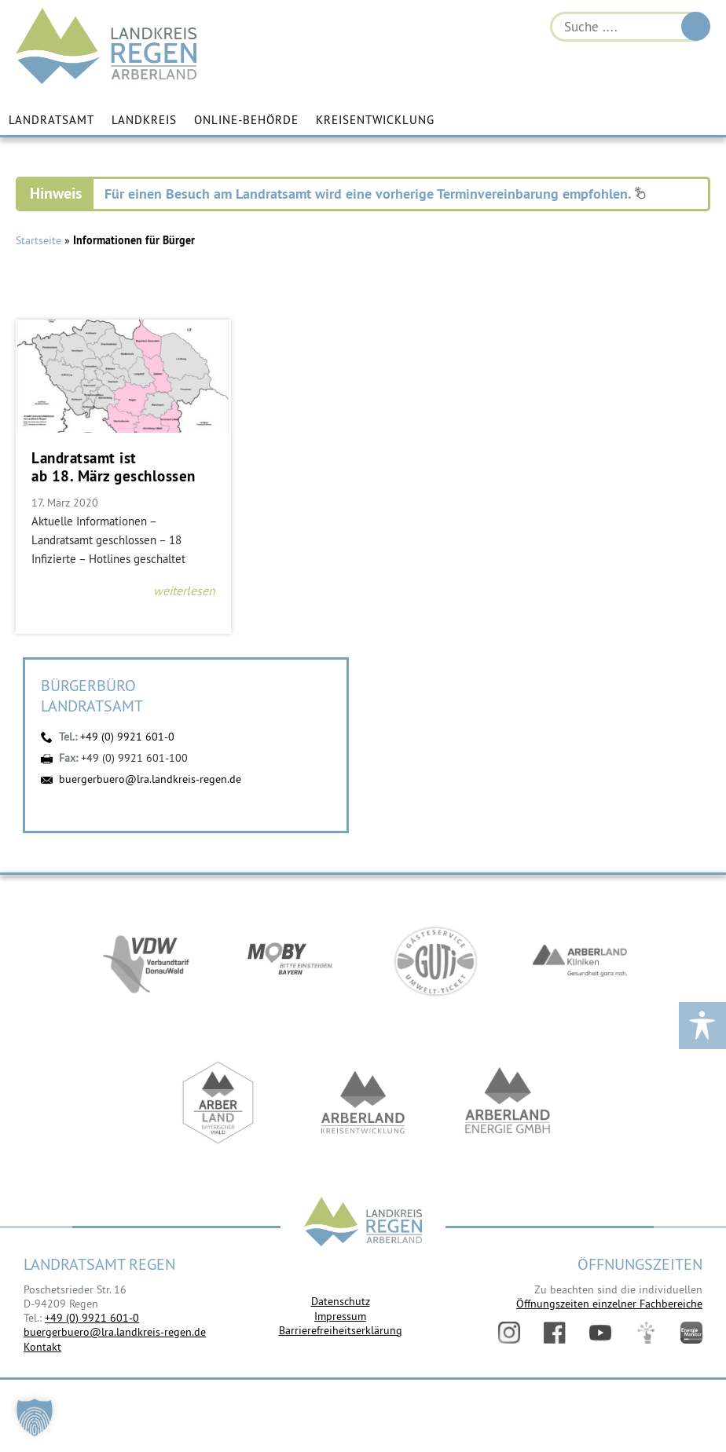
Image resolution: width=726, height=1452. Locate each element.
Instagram (509, 1333)
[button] (34, 1417)
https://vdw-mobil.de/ (146, 961)
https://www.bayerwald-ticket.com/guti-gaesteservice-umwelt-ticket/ (435, 961)
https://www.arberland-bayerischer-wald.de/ (218, 1102)
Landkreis (144, 119)
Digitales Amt (646, 1333)
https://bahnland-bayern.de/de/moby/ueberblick (291, 961)
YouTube (600, 1333)
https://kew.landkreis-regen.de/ (363, 1102)
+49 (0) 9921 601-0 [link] (92, 1318)
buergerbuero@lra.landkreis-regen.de (150, 779)
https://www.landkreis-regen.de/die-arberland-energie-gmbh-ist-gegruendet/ (507, 1102)
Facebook (555, 1333)
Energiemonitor (691, 1333)
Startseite (38, 240)
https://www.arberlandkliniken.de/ (580, 961)
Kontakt (42, 1347)
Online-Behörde (246, 119)
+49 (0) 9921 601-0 (127, 737)
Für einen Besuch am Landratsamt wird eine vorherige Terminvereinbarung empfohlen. (375, 194)
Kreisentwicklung (375, 119)
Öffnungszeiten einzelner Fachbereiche (609, 1304)
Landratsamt (51, 119)
